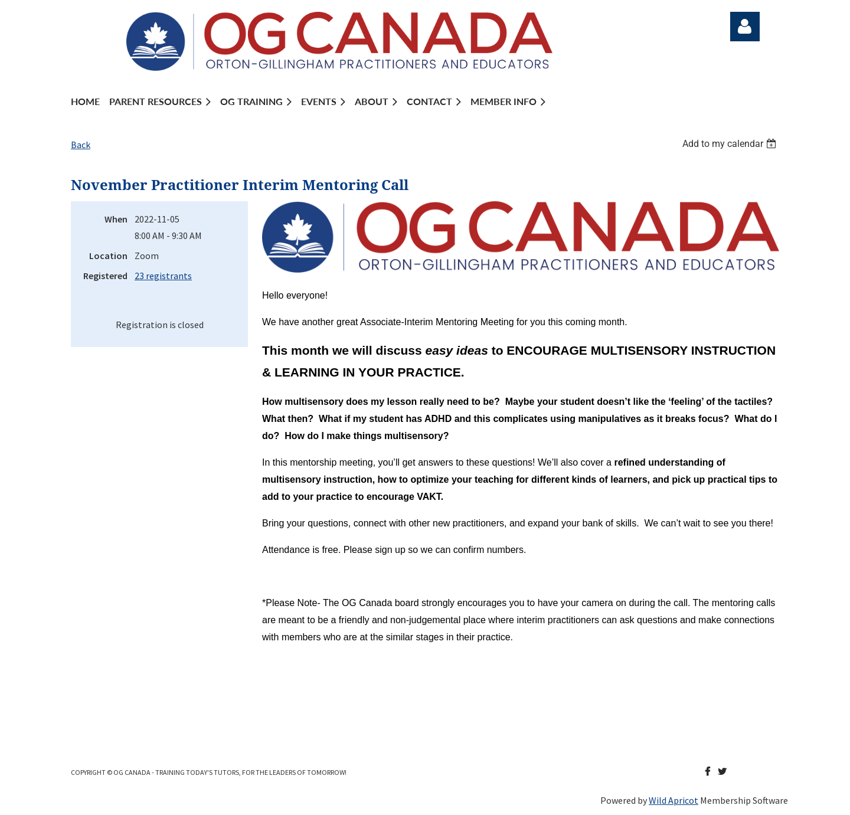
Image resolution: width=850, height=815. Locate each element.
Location (108, 255)
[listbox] (730, 143)
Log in (745, 26)
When (116, 219)
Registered (105, 276)
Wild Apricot (673, 800)
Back (80, 144)
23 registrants (163, 276)
